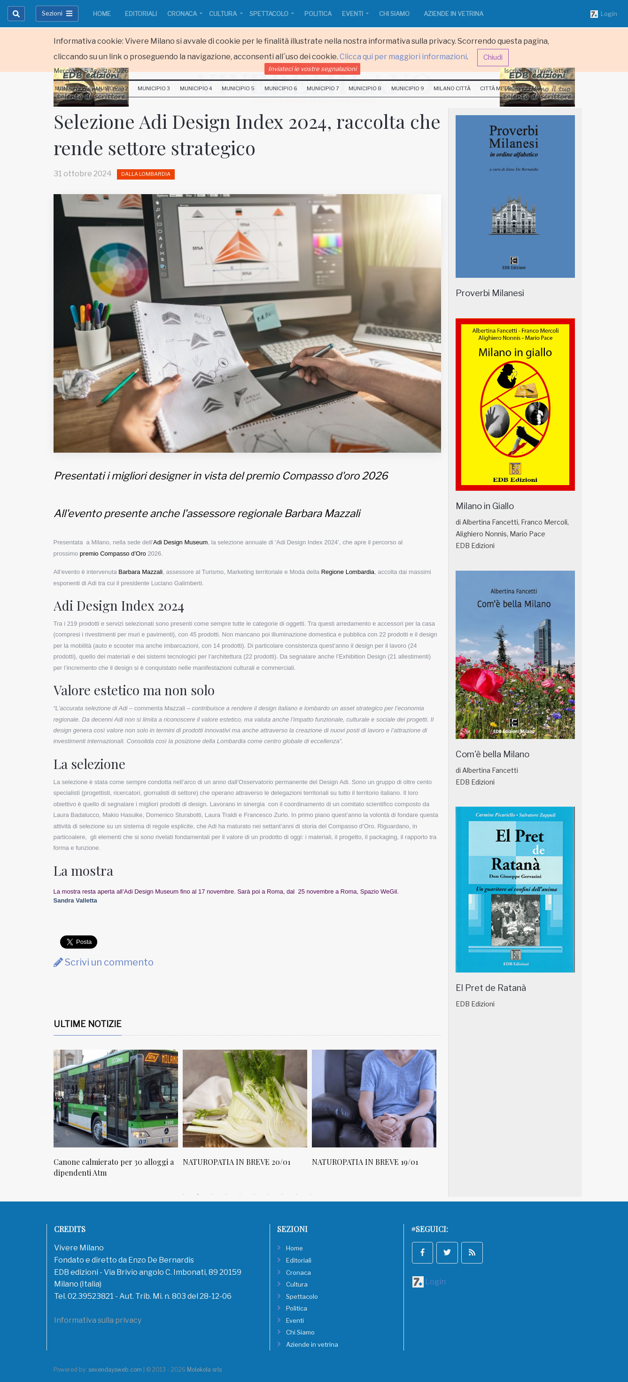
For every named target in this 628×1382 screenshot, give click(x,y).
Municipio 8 (365, 88)
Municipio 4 (196, 88)
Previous (46, 1118)
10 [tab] (310, 1194)
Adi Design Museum (180, 542)
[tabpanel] (118, 1118)
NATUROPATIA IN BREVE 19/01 (365, 1162)
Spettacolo (269, 13)
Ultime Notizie (88, 1024)
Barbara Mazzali (140, 571)
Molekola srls (204, 1369)
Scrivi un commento (104, 962)
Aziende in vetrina (453, 13)
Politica (318, 13)
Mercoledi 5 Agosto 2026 (91, 70)
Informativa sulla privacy (97, 1320)
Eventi (353, 13)
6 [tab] (254, 1194)
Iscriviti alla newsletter (536, 70)
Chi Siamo (394, 13)
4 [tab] (226, 1194)
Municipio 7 (323, 88)
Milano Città (452, 88)
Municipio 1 (70, 88)
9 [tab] (296, 1194)
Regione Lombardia (347, 571)
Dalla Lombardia (146, 174)
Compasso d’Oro (123, 553)
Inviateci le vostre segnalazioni (312, 68)
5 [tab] (240, 1194)
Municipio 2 (112, 88)
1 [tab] (183, 1194)
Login (603, 14)
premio (89, 553)
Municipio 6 (280, 88)
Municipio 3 (154, 88)
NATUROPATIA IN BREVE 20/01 (236, 1162)
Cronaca (182, 13)
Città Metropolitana (511, 88)
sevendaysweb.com (115, 1369)
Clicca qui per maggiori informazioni (403, 56)
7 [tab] (268, 1194)
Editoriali (141, 13)
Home (102, 13)
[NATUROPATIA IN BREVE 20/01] (245, 1098)
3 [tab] (212, 1194)
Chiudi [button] (493, 57)
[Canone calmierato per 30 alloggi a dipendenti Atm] (116, 1098)
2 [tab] (197, 1194)
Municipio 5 (238, 88)
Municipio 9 (407, 88)
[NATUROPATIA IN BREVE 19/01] (374, 1098)
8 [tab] (282, 1194)
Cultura (223, 13)
